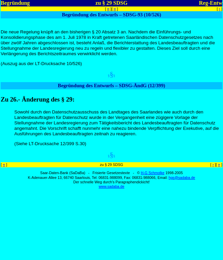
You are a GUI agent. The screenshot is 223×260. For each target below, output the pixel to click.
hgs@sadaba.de (181, 177)
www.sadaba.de (111, 186)
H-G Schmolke (152, 173)
